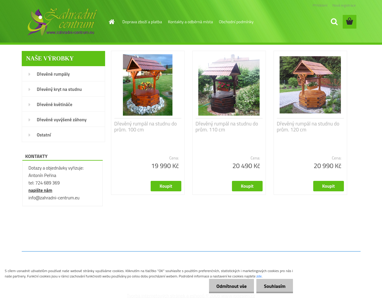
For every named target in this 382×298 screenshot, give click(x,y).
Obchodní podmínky (236, 21)
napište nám (40, 190)
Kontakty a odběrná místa (190, 21)
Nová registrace (344, 5)
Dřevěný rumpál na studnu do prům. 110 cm (227, 127)
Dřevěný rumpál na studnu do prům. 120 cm (308, 127)
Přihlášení (320, 5)
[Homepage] (111, 22)
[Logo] (62, 22)
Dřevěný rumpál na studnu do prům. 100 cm (145, 127)
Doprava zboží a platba (142, 21)
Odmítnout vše (231, 286)
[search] (334, 22)
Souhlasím (275, 286)
